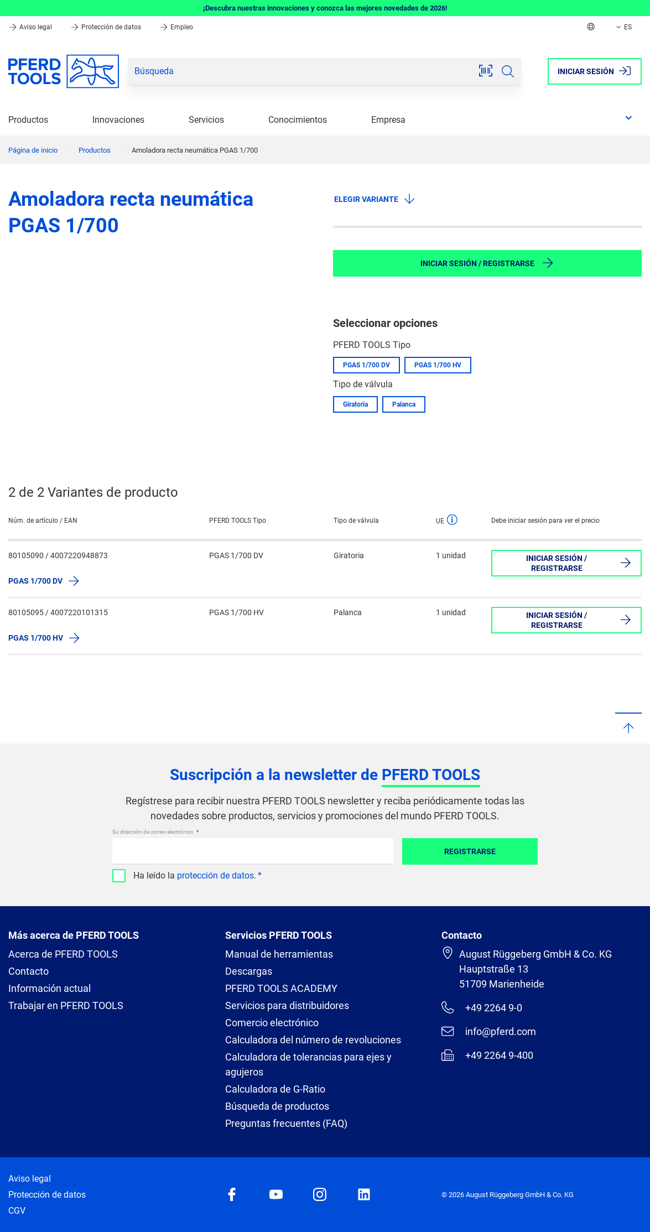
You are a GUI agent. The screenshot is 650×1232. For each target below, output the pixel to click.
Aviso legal (31, 27)
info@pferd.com (488, 1031)
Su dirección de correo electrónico (153, 832)
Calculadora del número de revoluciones (313, 1040)
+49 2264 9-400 (487, 1055)
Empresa (388, 120)
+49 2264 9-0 (481, 1007)
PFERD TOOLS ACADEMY (281, 988)
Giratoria (355, 404)
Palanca (403, 404)
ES (623, 27)
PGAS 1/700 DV (366, 365)
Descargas (248, 971)
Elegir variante (375, 198)
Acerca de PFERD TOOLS (63, 954)
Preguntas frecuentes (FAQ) (286, 1123)
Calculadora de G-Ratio (275, 1089)
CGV (16, 1210)
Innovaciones (118, 120)
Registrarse (470, 851)
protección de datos (215, 875)
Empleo (176, 27)
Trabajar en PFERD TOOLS (65, 1005)
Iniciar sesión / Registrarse (487, 262)
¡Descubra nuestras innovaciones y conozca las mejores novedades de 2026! (325, 8)
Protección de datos (106, 27)
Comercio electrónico (272, 1022)
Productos (28, 120)
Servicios (206, 120)
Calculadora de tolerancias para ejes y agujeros (308, 1064)
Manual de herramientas (279, 954)
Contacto (28, 971)
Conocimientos (297, 120)
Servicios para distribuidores (287, 1005)
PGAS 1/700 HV (437, 365)
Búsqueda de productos (277, 1106)
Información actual (49, 988)
